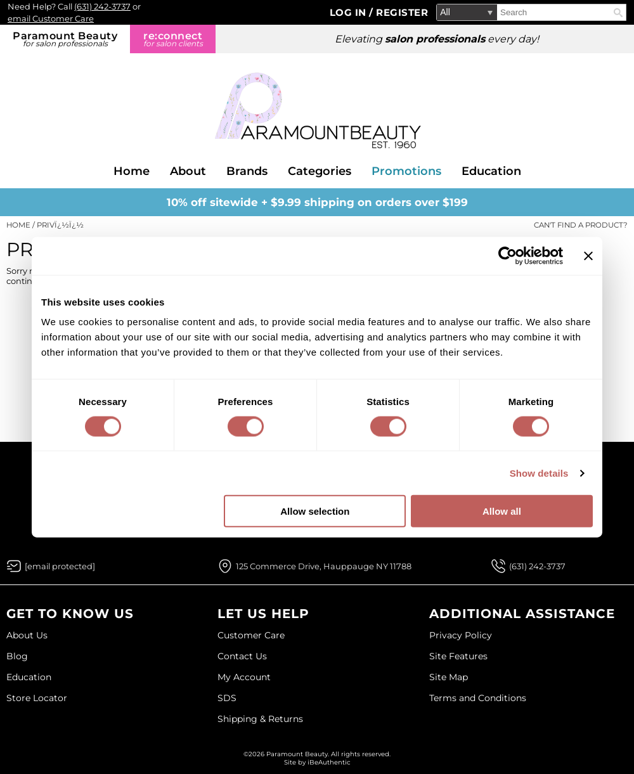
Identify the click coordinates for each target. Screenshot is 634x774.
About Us (27, 635)
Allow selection (314, 511)
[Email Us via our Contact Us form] (60, 566)
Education (491, 171)
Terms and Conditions (477, 698)
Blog (17, 656)
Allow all (501, 511)
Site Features (458, 656)
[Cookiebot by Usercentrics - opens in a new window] (507, 255)
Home (131, 171)
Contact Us (242, 656)
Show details (539, 472)
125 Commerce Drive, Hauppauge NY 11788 (323, 566)
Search (618, 12)
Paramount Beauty (65, 39)
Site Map (448, 677)
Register (402, 12)
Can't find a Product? (581, 225)
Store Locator (36, 698)
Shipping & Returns (260, 719)
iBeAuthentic (329, 762)
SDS (226, 698)
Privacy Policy (460, 635)
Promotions (406, 171)
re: (173, 39)
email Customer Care (51, 18)
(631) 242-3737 (102, 6)
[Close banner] (588, 255)
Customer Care (251, 635)
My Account (244, 677)
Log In (350, 12)
